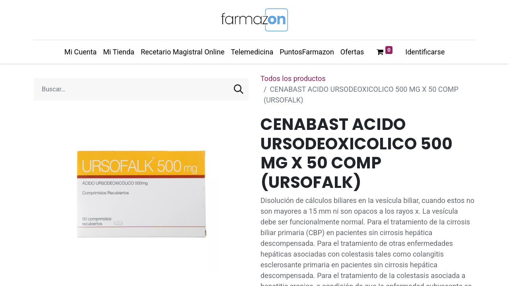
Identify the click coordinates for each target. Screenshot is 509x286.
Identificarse (425, 52)
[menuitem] (80, 51)
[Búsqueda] (239, 89)
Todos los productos (293, 78)
